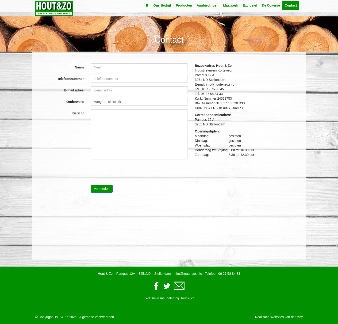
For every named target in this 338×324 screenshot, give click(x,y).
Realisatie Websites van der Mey (279, 317)
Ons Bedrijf (162, 5)
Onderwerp (75, 102)
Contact (291, 5)
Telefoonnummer (70, 79)
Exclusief (250, 5)
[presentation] (126, 172)
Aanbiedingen (208, 5)
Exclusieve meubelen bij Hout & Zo (168, 298)
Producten (184, 5)
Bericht (78, 113)
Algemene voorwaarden (96, 317)
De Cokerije (271, 5)
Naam (79, 67)
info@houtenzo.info (188, 273)
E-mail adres (74, 90)
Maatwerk (230, 5)
